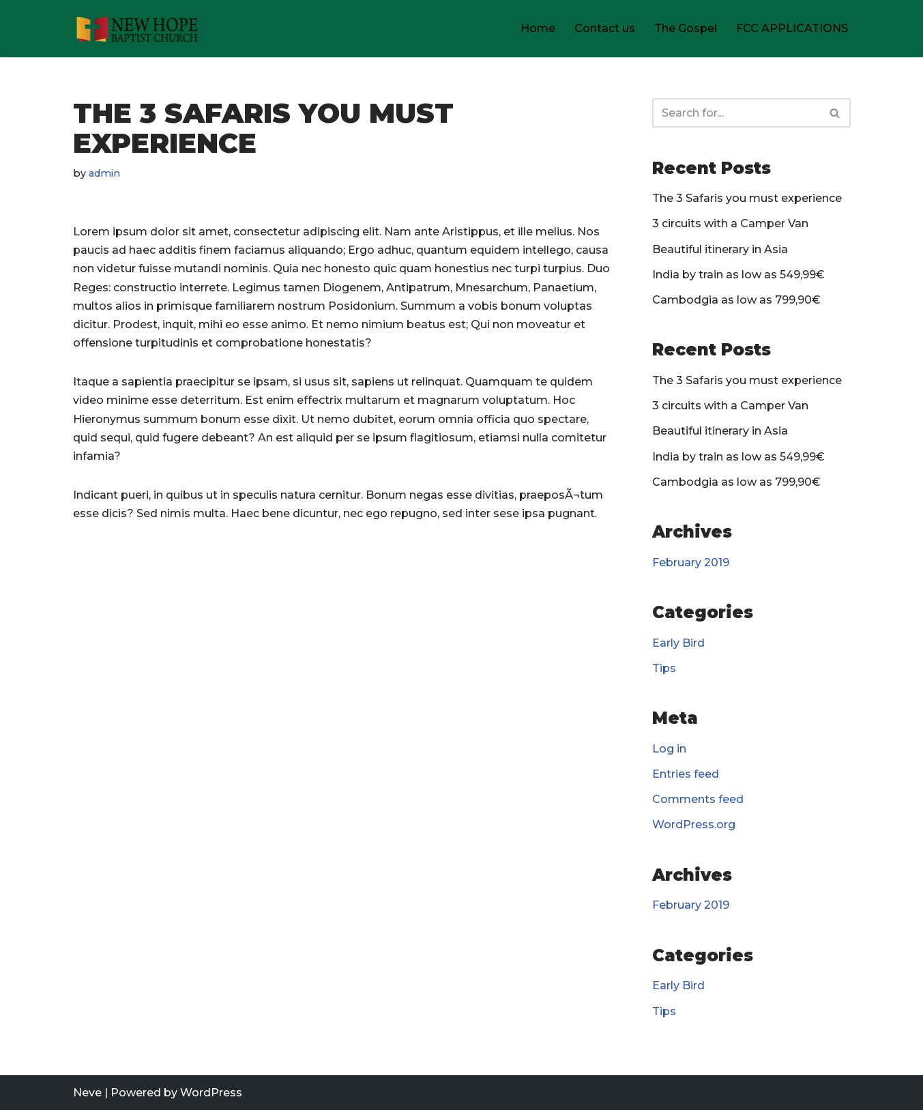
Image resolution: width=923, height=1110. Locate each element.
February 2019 (690, 562)
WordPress (211, 1092)
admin (104, 173)
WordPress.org (693, 824)
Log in (669, 748)
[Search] (736, 113)
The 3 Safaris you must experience (747, 198)
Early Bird (678, 643)
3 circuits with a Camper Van (730, 223)
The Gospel (685, 28)
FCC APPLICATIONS (792, 28)
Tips (664, 668)
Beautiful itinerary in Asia (720, 249)
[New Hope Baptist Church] (138, 28)
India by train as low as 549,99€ (738, 274)
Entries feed (685, 774)
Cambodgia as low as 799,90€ (736, 299)
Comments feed (698, 799)
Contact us (604, 28)
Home (538, 28)
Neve (87, 1092)
